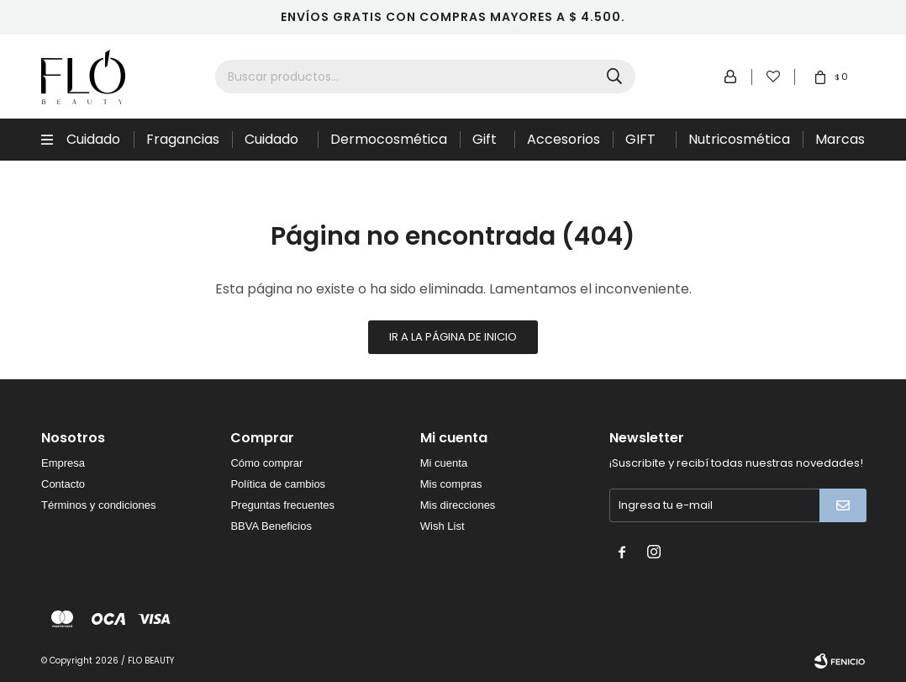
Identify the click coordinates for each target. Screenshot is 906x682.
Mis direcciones (458, 505)
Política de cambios (277, 484)
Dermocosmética (388, 139)
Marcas (840, 139)
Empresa (63, 463)
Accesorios (563, 139)
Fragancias (182, 139)
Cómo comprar (266, 463)
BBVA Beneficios (271, 526)
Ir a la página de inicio (453, 337)
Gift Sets (486, 145)
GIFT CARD (644, 145)
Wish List (442, 526)
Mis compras (451, 484)
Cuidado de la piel (274, 145)
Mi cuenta (443, 463)
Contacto (63, 484)
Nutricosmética (739, 139)
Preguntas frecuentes (282, 505)
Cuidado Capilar (93, 145)
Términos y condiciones (98, 505)
